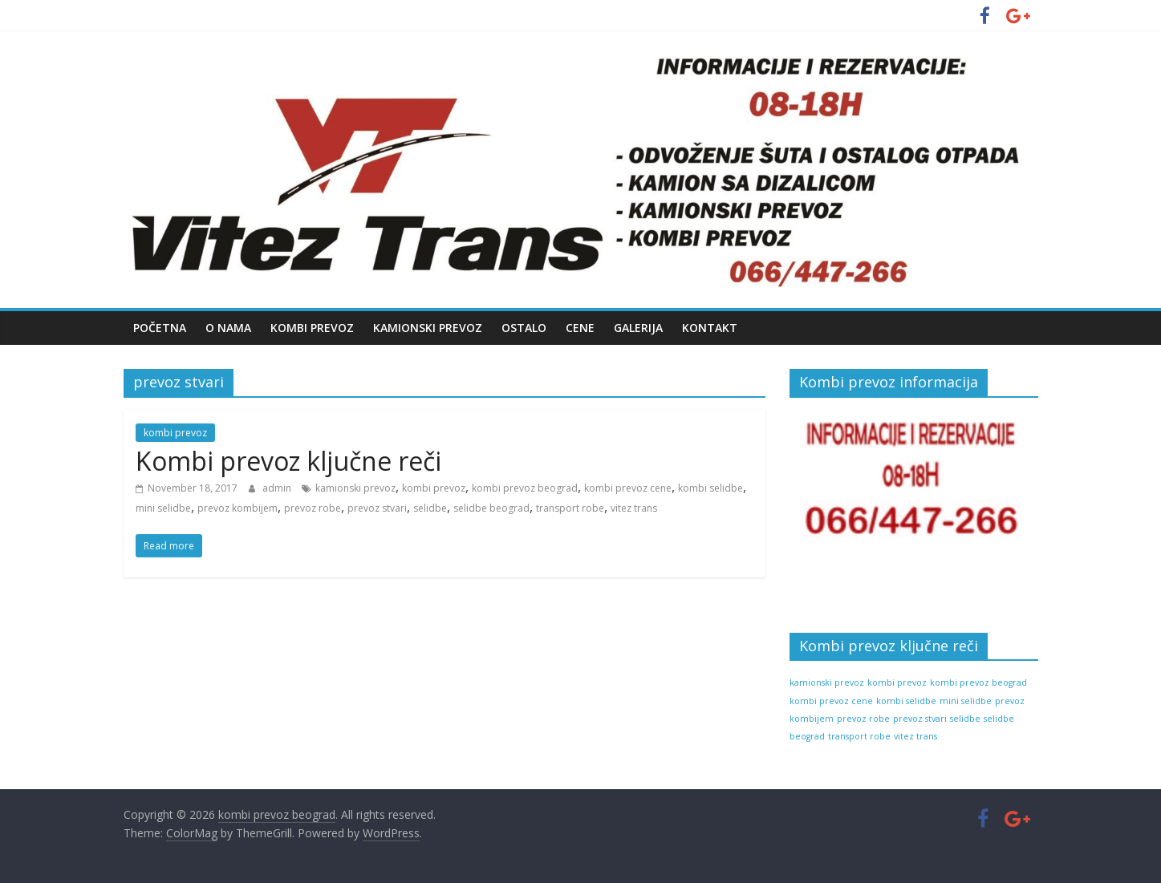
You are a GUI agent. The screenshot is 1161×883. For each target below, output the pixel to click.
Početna (159, 327)
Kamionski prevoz (427, 327)
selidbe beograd (491, 508)
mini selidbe (163, 508)
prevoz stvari (377, 508)
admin (278, 488)
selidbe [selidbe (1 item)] (965, 718)
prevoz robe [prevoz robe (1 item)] (863, 718)
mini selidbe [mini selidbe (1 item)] (966, 701)
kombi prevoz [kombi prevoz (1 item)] (897, 682)
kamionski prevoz (355, 488)
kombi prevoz (175, 432)
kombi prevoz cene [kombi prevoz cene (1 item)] (831, 701)
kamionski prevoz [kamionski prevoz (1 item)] (827, 682)
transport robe (570, 508)
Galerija (638, 327)
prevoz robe (312, 508)
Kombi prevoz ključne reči (288, 461)
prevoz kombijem (237, 508)
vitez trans (634, 508)
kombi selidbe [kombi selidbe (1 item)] (906, 701)
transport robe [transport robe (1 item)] (859, 736)
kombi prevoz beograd (525, 488)
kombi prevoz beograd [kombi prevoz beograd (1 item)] (978, 682)
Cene (580, 327)
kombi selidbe (710, 488)
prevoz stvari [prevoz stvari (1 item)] (920, 718)
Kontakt (709, 327)
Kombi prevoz (312, 327)
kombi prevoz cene (628, 488)
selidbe (430, 508)
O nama (228, 327)
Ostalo (523, 327)
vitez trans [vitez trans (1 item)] (915, 736)
